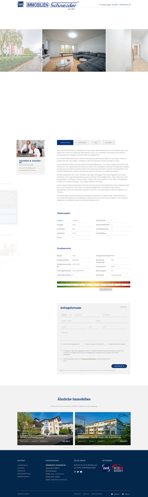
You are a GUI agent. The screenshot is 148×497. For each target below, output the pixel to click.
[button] (115, 494)
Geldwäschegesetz (23, 476)
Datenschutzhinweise (89, 420)
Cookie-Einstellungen (96, 494)
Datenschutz (21, 471)
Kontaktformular (22, 465)
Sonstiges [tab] (109, 142)
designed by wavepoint (23, 494)
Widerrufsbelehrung (23, 474)
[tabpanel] (93, 175)
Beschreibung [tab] (65, 142)
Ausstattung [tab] (82, 142)
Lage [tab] (95, 142)
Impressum (21, 468)
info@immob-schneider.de (58, 480)
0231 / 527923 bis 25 (57, 474)
